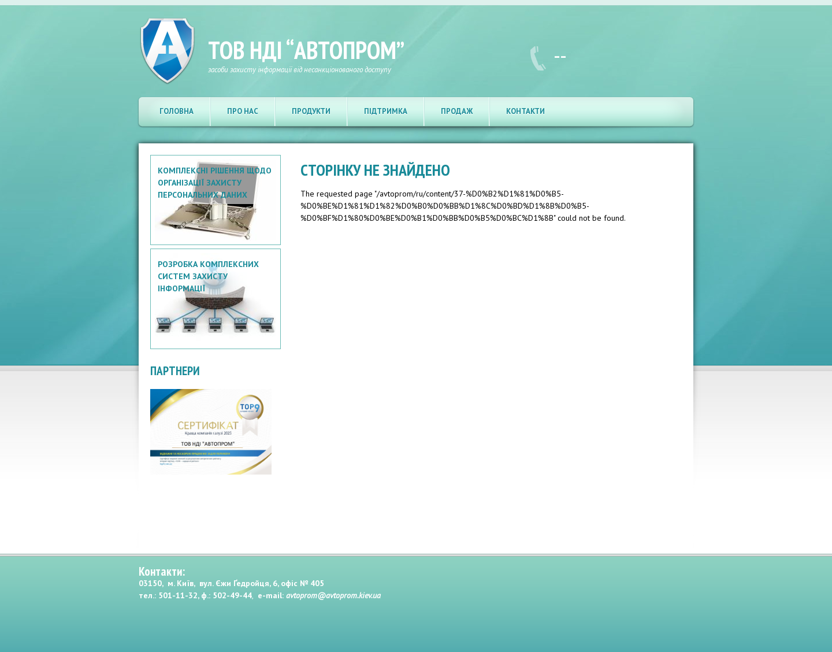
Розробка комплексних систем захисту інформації (208, 276)
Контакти (525, 111)
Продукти (311, 111)
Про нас (242, 111)
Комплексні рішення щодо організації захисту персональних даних (215, 182)
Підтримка (385, 111)
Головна (176, 111)
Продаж (457, 111)
